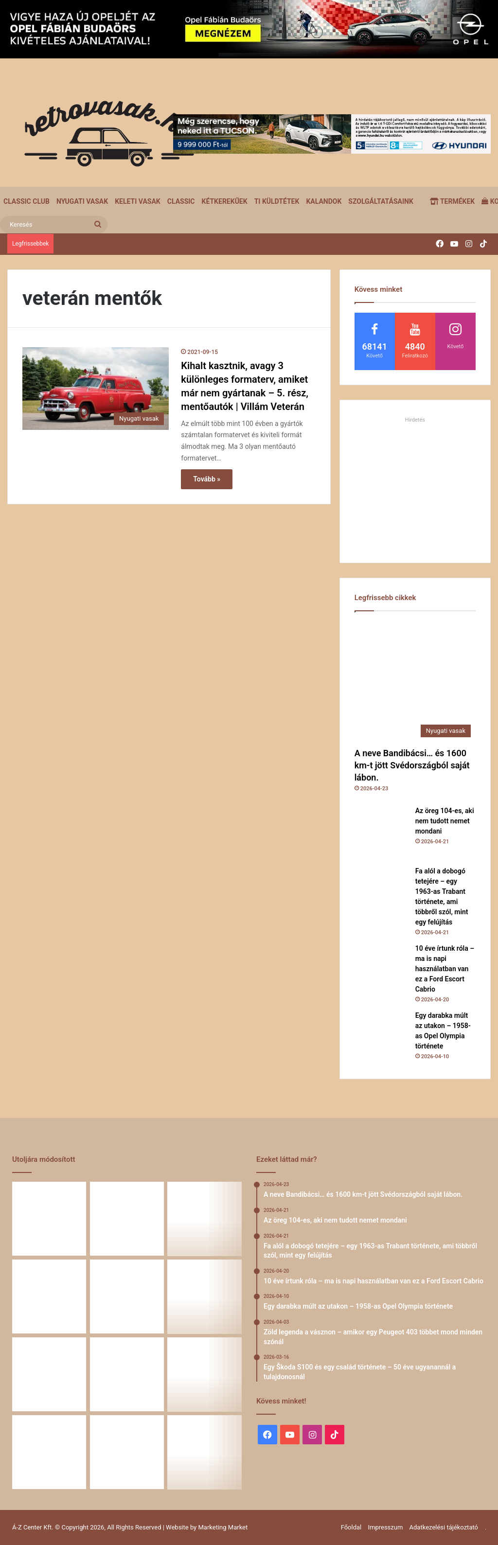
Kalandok (323, 201)
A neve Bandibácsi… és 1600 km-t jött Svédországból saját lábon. (412, 765)
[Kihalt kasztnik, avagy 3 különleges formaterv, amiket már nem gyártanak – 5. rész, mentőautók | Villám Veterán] (95, 388)
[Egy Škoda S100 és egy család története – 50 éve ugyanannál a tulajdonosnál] (49, 1374)
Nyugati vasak (82, 201)
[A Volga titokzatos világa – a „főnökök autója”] (49, 1452)
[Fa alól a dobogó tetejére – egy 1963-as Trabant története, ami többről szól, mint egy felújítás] (381, 893)
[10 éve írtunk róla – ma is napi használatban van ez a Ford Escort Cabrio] (381, 970)
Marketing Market (223, 1527)
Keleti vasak (137, 201)
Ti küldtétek (277, 201)
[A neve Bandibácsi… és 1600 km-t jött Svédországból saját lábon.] (415, 681)
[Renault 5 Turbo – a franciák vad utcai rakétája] (127, 1452)
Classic (181, 201)
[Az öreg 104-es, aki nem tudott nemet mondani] (381, 832)
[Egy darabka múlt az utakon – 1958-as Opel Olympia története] (381, 1037)
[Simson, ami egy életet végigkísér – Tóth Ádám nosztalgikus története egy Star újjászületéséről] (205, 1452)
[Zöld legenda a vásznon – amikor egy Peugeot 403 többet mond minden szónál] (205, 1296)
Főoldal (351, 1527)
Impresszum (385, 1527)
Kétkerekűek (225, 201)
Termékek (452, 201)
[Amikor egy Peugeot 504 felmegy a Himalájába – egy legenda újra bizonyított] (127, 1374)
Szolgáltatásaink (380, 201)
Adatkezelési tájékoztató (443, 1527)
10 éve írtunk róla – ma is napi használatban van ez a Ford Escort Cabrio (445, 968)
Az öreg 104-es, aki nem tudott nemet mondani (444, 821)
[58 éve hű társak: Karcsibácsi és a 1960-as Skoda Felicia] (205, 1374)
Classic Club (26, 201)
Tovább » (206, 479)
